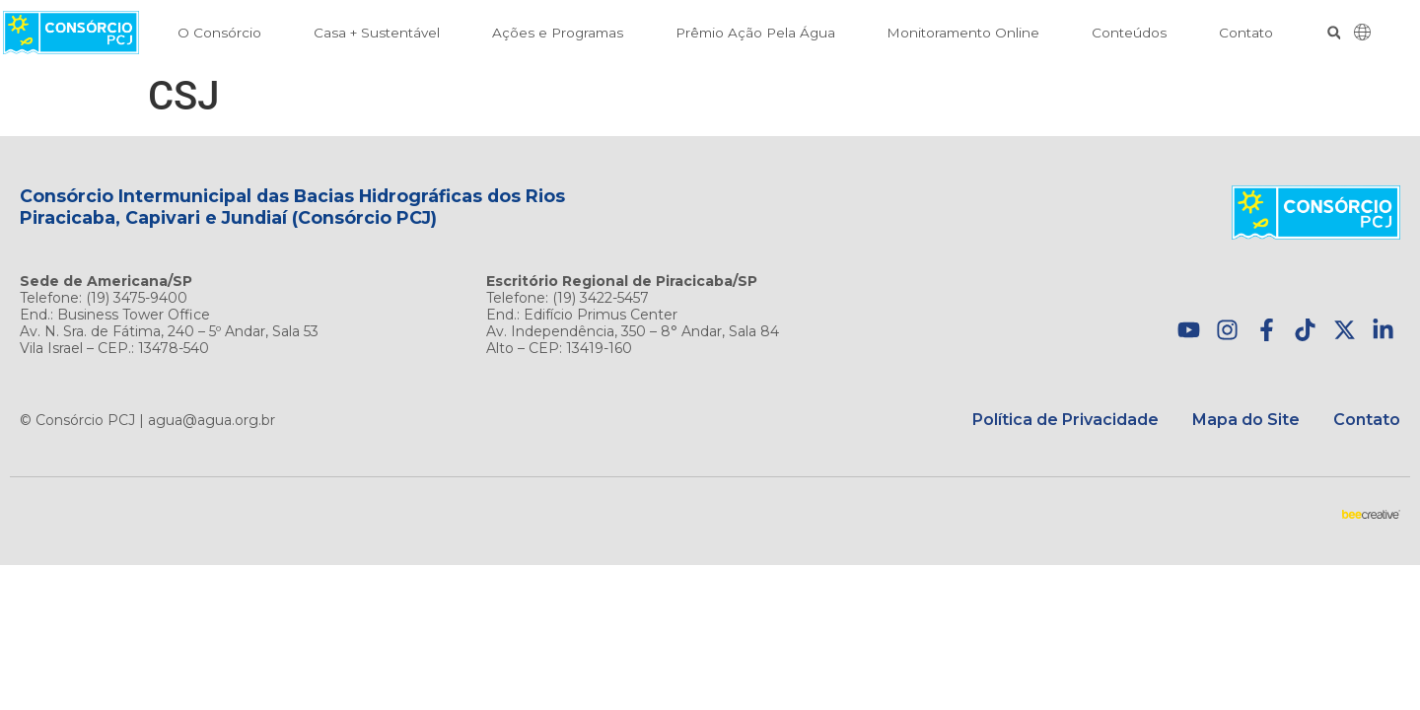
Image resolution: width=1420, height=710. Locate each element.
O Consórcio (219, 32)
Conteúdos (1129, 32)
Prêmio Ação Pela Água (755, 32)
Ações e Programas (557, 32)
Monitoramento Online (963, 32)
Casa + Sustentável (377, 32)
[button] (1333, 33)
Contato (1246, 32)
